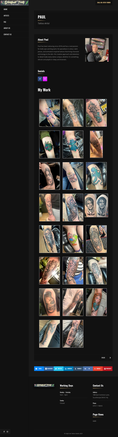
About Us (7, 28)
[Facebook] (40, 79)
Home (5, 9)
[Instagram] (45, 79)
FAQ (5, 22)
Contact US (8, 34)
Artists (6, 15)
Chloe (103, 358)
